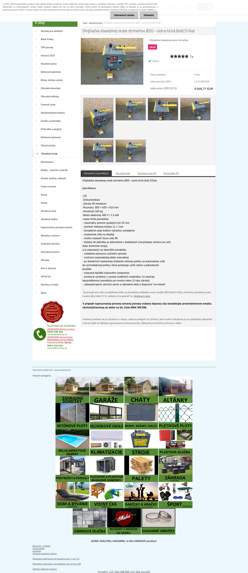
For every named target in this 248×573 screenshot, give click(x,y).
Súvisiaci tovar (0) (146, 173)
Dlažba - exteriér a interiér (54, 170)
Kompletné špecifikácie (96, 173)
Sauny (44, 195)
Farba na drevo (48, 186)
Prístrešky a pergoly (51, 129)
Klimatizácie (47, 162)
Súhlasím (149, 15)
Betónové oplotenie (51, 72)
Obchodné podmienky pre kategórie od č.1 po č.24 (56, 558)
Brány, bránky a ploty (52, 80)
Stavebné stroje (49, 153)
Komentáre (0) (171, 173)
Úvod (85, 22)
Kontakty (37, 551)
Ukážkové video (141, 296)
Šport (43, 293)
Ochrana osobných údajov (45, 553)
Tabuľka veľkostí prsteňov (45, 569)
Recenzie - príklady (42, 546)
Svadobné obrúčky (50, 244)
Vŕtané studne (48, 145)
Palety (44, 203)
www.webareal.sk (62, 370)
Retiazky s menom (50, 235)
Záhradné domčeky (50, 88)
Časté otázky (39, 548)
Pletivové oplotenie (51, 137)
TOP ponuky (47, 47)
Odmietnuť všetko (124, 15)
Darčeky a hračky (49, 284)
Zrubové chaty (48, 104)
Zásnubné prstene (50, 252)
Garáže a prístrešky (51, 121)
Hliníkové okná (48, 211)
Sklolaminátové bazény (53, 113)
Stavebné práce (49, 64)
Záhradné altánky (50, 96)
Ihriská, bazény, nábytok (53, 178)
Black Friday (47, 39)
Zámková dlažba (49, 219)
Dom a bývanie (48, 268)
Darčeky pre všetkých (52, 31)
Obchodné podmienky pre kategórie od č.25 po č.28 (57, 563)
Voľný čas (46, 276)
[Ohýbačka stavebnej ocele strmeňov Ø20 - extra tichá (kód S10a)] (112, 39)
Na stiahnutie (123, 173)
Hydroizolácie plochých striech (56, 227)
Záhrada (45, 260)
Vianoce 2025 (48, 55)
